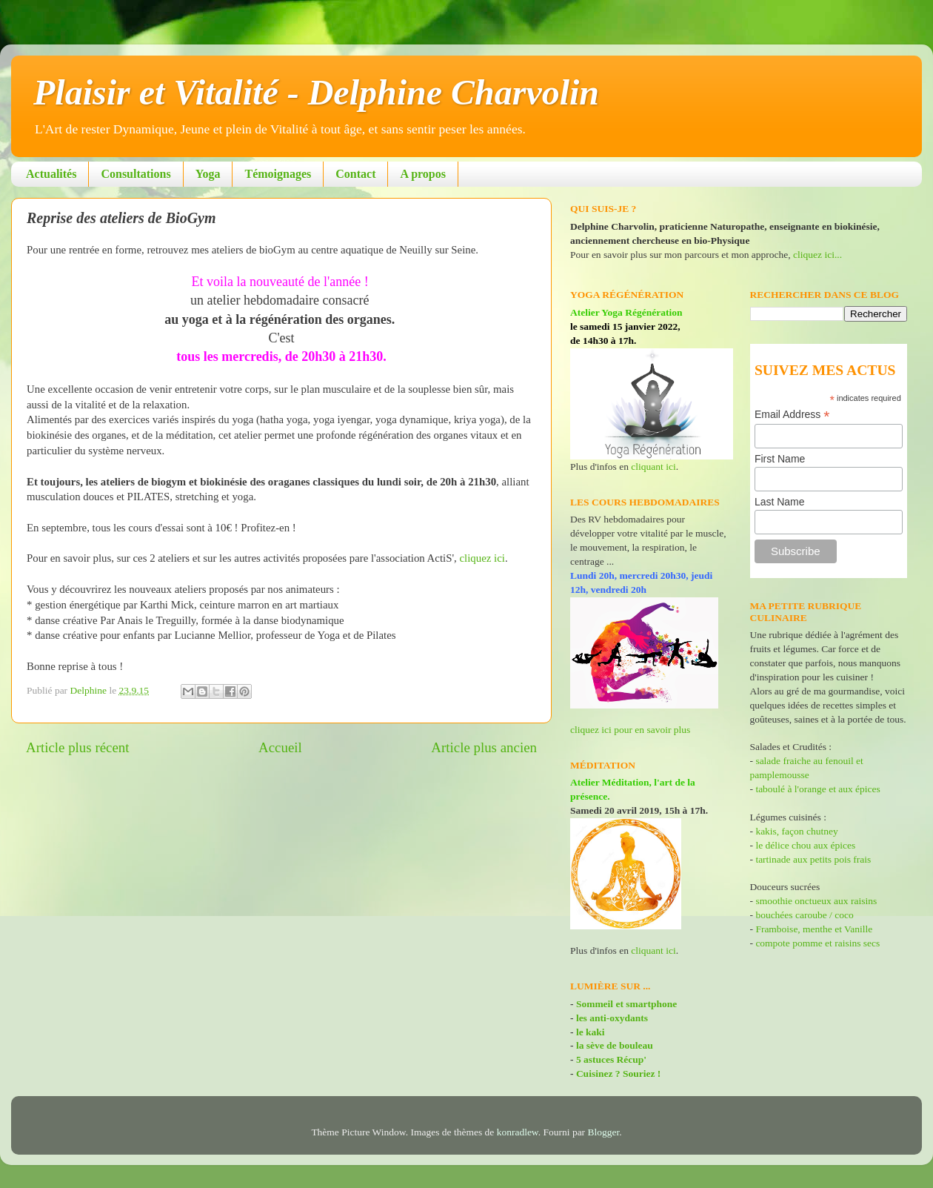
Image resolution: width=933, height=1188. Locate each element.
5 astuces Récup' (611, 1059)
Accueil (280, 747)
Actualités (51, 173)
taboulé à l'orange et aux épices (817, 788)
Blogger (604, 1132)
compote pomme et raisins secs (817, 943)
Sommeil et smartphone (626, 1003)
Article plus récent (78, 747)
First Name (780, 459)
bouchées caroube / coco (804, 914)
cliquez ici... (817, 254)
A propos (423, 173)
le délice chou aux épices (805, 845)
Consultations (135, 173)
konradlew (517, 1132)
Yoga (208, 173)
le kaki (590, 1032)
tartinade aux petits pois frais (812, 859)
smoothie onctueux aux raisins (816, 900)
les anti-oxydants (612, 1017)
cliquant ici (653, 466)
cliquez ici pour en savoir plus (630, 729)
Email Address (792, 415)
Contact (355, 173)
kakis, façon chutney (796, 831)
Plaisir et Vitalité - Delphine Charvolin (316, 92)
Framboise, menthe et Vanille (813, 929)
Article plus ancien (484, 747)
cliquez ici (482, 558)
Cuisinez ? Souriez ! (618, 1073)
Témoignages (277, 173)
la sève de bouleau (614, 1045)
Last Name (780, 502)
